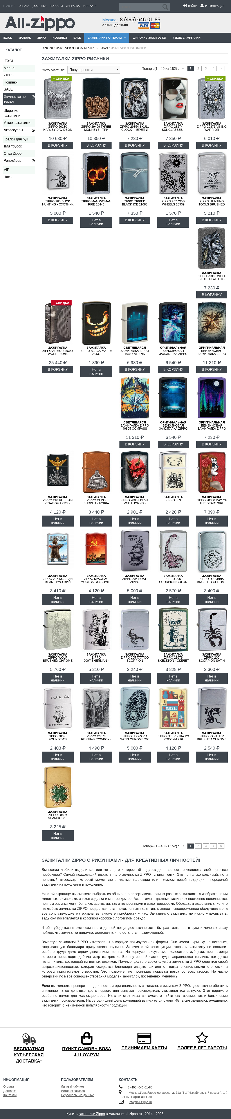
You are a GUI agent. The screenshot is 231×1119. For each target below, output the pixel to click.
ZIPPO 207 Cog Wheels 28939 (173, 201)
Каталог (13, 50)
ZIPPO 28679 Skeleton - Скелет (173, 657)
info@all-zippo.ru (140, 1102)
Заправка (73, 5)
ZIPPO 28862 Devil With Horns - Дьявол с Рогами (134, 501)
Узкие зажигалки (186, 37)
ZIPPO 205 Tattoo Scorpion (135, 657)
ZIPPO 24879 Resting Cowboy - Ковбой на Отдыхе (96, 737)
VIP (6, 170)
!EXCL (7, 37)
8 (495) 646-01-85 (140, 19)
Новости (56, 5)
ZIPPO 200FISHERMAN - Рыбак (96, 659)
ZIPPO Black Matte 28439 (96, 351)
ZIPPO (41, 37)
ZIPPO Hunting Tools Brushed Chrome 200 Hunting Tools (212, 204)
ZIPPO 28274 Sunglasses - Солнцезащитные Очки (173, 130)
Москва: (110, 20)
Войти (190, 6)
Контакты (90, 5)
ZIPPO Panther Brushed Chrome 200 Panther (212, 737)
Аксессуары (13, 130)
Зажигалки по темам (105, 37)
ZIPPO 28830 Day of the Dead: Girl (212, 500)
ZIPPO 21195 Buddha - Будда (96, 500)
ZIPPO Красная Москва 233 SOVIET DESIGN (96, 580)
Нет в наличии (96, 222)
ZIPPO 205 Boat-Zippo (134, 579)
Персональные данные (77, 1095)
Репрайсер (12, 160)
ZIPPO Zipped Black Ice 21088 (135, 201)
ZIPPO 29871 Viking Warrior (212, 126)
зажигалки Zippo (92, 1114)
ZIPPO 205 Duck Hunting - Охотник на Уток (57, 202)
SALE (77, 37)
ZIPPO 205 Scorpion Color (173, 579)
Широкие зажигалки (149, 37)
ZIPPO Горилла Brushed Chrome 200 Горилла (212, 580)
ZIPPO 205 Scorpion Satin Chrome (212, 659)
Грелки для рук (16, 139)
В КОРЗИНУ (58, 145)
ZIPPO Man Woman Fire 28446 (96, 201)
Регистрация (212, 6)
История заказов (73, 1091)
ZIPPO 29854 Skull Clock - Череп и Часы (134, 128)
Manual (24, 37)
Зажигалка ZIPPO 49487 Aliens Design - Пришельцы (135, 354)
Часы (8, 177)
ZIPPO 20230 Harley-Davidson (57, 126)
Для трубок (13, 146)
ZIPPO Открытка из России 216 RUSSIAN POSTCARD (173, 737)
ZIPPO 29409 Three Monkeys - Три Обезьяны (96, 128)
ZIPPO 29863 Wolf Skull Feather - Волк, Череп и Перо (212, 279)
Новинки (59, 37)
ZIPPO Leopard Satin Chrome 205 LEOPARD (135, 737)
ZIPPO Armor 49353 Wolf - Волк (57, 351)
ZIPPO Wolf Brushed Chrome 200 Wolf (58, 659)
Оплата (24, 5)
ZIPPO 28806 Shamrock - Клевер (57, 816)
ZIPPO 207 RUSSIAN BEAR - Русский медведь (57, 580)
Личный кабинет (72, 1086)
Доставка (39, 5)
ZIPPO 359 (173, 498)
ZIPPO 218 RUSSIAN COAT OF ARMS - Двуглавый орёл (57, 501)
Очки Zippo (13, 153)
